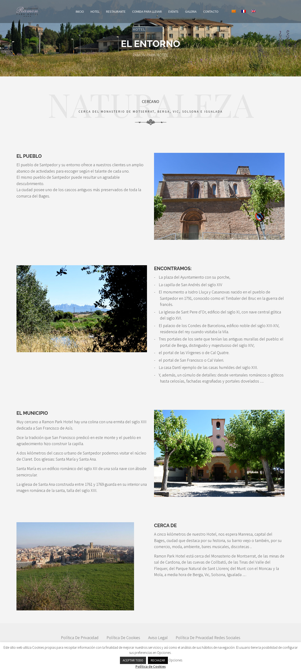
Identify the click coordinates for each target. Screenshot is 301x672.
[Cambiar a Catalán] (244, 11)
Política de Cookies (123, 640)
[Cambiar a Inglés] (264, 11)
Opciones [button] (164, 652)
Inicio (90, 11)
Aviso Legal (158, 640)
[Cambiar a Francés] (254, 11)
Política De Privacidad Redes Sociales (208, 640)
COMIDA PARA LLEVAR (157, 11)
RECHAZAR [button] (158, 660)
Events (184, 11)
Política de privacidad (80, 640)
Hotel (105, 11)
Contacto (221, 11)
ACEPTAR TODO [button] (133, 660)
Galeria (201, 11)
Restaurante (126, 11)
